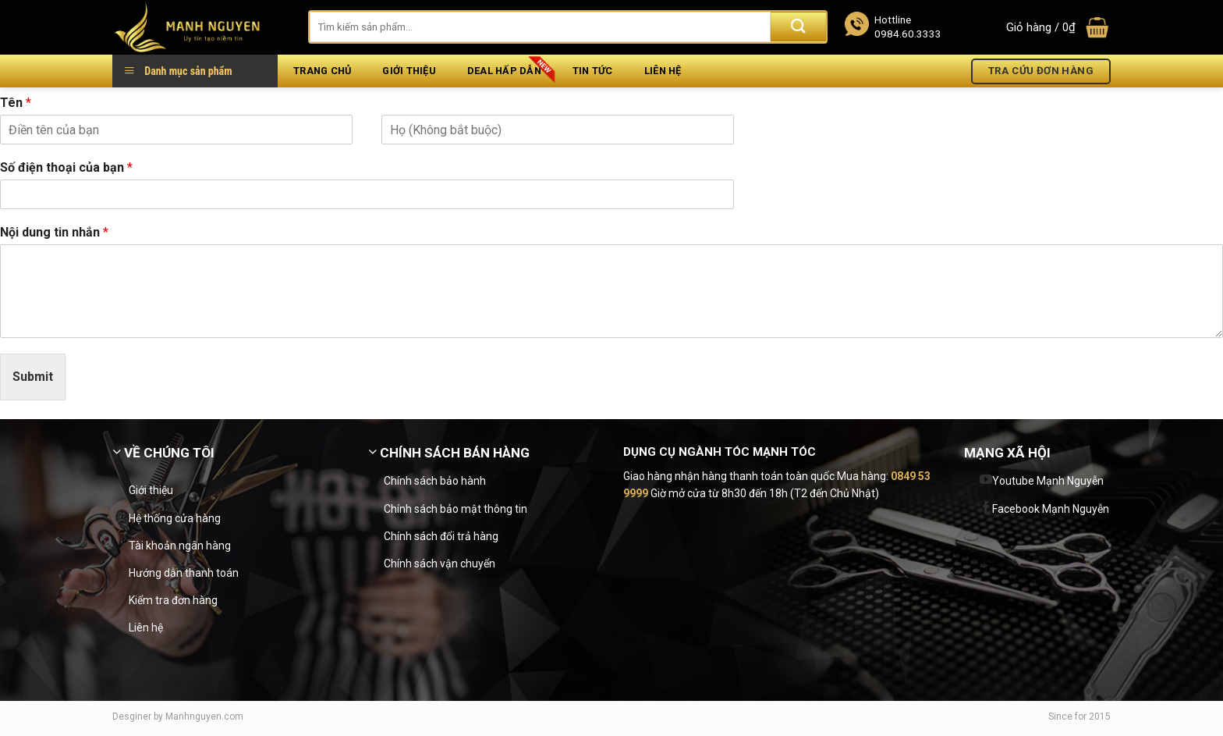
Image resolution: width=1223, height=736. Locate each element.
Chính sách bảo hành (435, 481)
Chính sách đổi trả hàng (441, 536)
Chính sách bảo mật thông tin (455, 509)
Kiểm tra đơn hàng (173, 600)
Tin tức (593, 70)
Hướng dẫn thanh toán (184, 573)
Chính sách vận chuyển (439, 563)
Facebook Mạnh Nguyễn (1050, 509)
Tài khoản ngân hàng (180, 545)
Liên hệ (663, 70)
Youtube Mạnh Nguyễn (1048, 481)
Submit (32, 376)
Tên (15, 102)
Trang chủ (322, 70)
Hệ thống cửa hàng (175, 518)
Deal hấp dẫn (504, 70)
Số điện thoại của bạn (66, 167)
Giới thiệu (409, 70)
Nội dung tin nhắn (54, 232)
